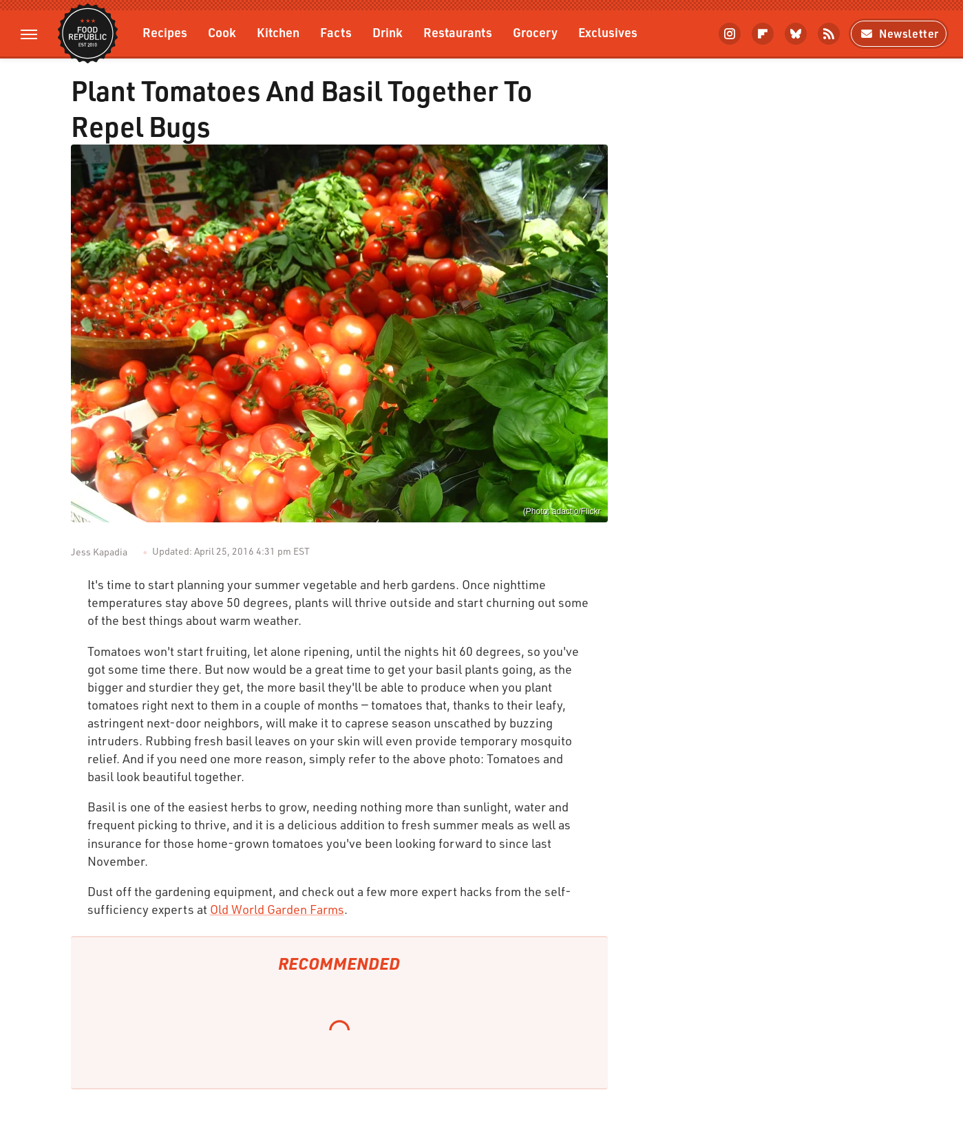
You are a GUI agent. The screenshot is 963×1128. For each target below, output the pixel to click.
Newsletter (898, 33)
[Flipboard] (763, 34)
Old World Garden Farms (277, 909)
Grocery (535, 32)
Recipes (164, 32)
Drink (387, 32)
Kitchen (278, 32)
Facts (336, 32)
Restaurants (457, 32)
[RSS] (829, 34)
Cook (222, 32)
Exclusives (607, 32)
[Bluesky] (796, 34)
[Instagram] (730, 34)
